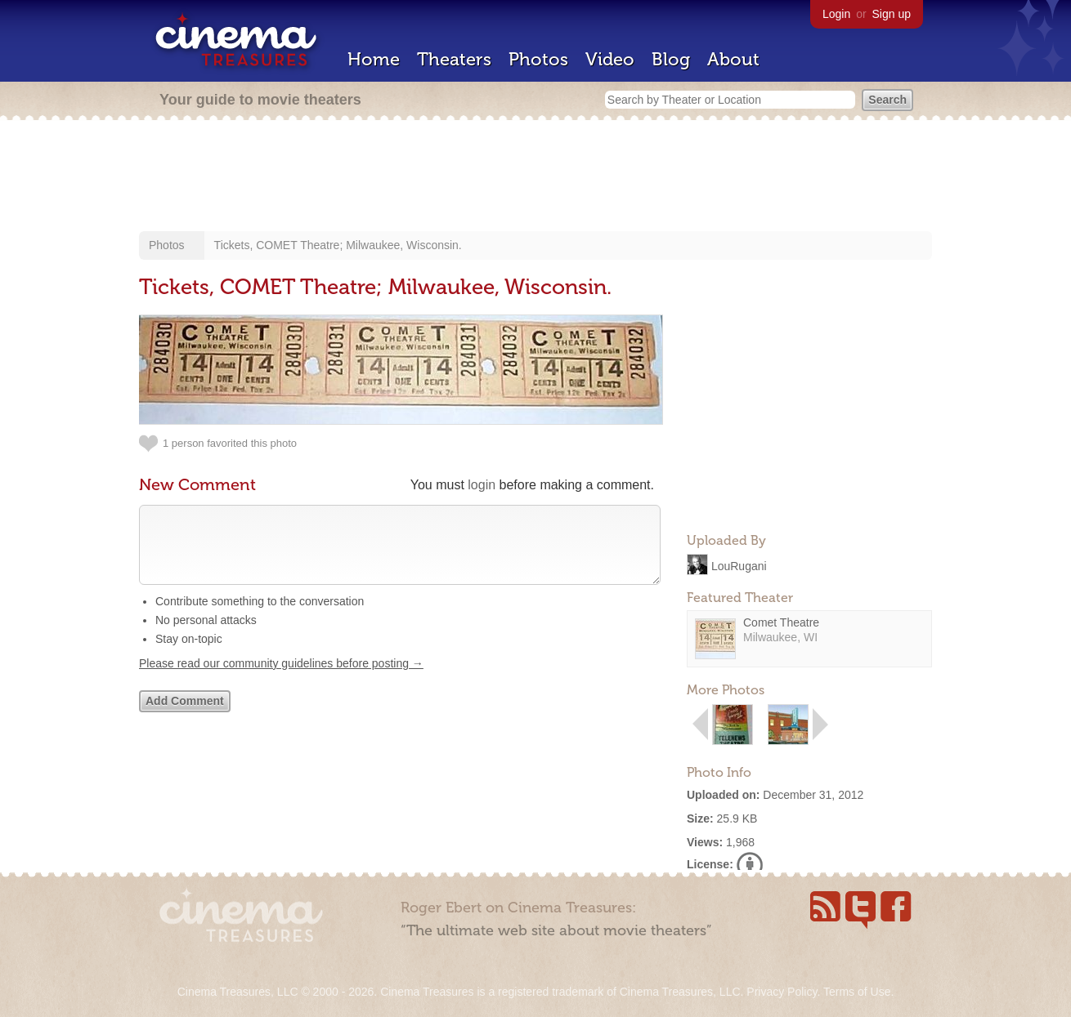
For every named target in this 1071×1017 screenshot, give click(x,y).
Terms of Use (856, 991)
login (481, 485)
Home (373, 59)
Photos (538, 59)
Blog (671, 59)
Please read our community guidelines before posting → (281, 679)
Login (836, 13)
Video (609, 59)
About (733, 59)
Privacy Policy (781, 991)
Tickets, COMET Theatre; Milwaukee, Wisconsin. (338, 245)
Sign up (891, 13)
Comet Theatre (781, 622)
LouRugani (739, 565)
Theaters (454, 59)
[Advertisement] (535, 177)
